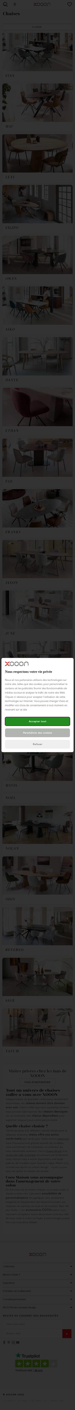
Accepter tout (37, 721)
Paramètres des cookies (37, 733)
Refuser (37, 744)
